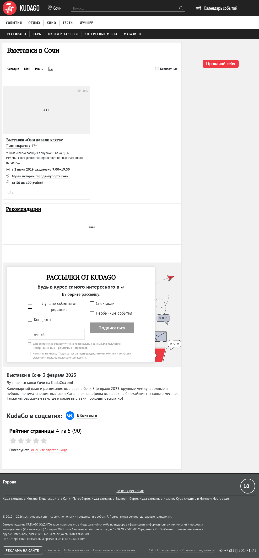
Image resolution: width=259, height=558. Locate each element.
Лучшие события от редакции (59, 306)
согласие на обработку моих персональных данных (70, 343)
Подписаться (111, 328)
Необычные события (114, 313)
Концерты (42, 319)
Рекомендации (23, 209)
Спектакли (105, 303)
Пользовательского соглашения (66, 357)
